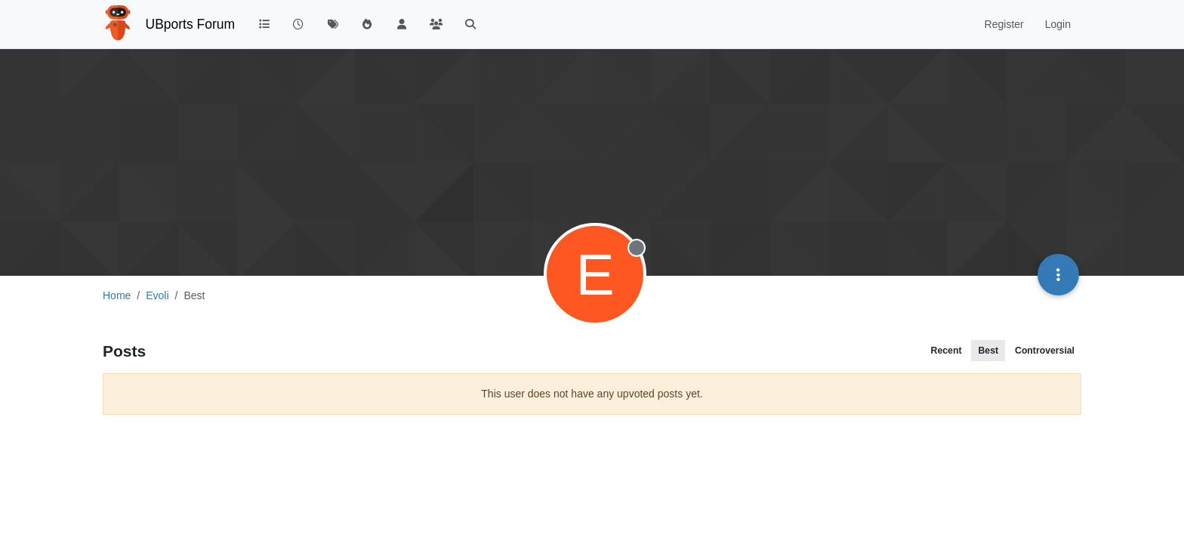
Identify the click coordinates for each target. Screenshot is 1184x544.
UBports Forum (191, 24)
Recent (946, 350)
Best (988, 350)
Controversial (1045, 350)
